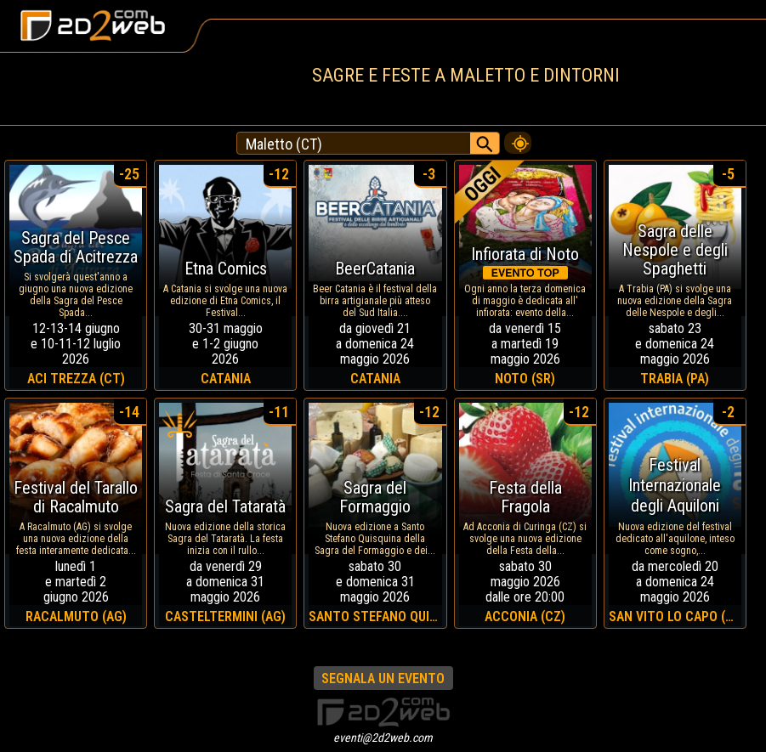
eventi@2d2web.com (383, 737)
